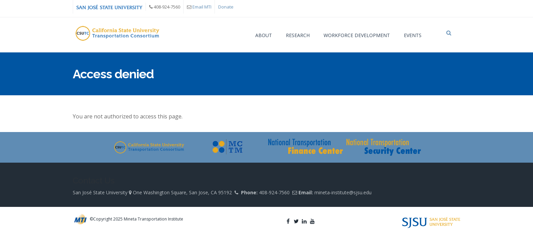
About (263, 35)
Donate (226, 7)
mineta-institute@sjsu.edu (343, 196)
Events (413, 35)
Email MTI (201, 7)
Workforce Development (357, 35)
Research (298, 35)
